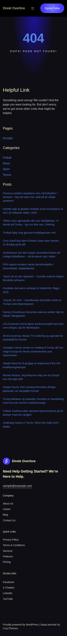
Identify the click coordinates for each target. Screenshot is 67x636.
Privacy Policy (11, 539)
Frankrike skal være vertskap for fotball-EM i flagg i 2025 (31, 290)
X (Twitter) (8, 587)
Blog (5, 514)
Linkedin (7, 593)
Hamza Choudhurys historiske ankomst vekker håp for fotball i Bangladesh (33, 314)
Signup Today (52, 8)
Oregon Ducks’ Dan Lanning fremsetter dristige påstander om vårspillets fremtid (29, 389)
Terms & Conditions (14, 545)
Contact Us (9, 520)
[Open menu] (33, 8)
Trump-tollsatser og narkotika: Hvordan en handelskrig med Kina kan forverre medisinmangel (33, 401)
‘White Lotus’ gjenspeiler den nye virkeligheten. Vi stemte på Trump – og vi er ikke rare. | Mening (31, 222)
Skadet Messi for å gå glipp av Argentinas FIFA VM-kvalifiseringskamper (32, 365)
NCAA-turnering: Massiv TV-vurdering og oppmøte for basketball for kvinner (33, 337)
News (6, 163)
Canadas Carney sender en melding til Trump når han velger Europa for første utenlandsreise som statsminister (33, 351)
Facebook (8, 582)
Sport (6, 169)
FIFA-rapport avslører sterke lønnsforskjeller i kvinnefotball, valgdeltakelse (28, 266)
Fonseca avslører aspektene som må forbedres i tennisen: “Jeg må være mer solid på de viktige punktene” (30, 197)
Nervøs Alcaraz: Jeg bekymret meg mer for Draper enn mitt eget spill (31, 377)
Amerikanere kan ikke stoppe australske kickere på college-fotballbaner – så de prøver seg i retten (31, 254)
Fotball (7, 157)
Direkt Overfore (14, 8)
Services (8, 550)
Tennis (7, 174)
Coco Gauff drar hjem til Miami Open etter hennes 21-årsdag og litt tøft (31, 242)
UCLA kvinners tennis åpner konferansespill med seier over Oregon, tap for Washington (33, 325)
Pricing (7, 562)
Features (8, 556)
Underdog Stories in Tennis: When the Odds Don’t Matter (31, 424)
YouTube (8, 598)
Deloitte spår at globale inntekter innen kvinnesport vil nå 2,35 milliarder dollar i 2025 (33, 211)
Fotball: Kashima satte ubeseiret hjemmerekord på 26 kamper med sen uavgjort (33, 413)
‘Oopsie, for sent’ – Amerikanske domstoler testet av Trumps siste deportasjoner (32, 302)
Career (7, 509)
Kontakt (8, 138)
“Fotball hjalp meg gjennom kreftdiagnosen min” (29, 232)
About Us (8, 503)
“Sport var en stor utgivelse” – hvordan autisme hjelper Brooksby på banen (33, 278)
